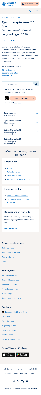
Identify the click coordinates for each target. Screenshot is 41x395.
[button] (22, 98)
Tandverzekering (8, 257)
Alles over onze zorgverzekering (19, 179)
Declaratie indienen (14, 172)
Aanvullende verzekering (11, 252)
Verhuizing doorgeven (10, 289)
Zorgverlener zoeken (9, 330)
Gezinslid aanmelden (9, 275)
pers (33, 373)
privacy (20, 369)
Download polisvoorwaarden (17, 196)
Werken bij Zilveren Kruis (11, 339)
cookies (8, 373)
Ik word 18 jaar (7, 293)
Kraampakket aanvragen (11, 280)
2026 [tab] (13, 40)
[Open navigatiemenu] (37, 11)
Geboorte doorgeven (9, 284)
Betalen (9, 168)
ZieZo (4, 261)
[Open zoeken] (30, 11)
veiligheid (33, 369)
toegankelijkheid (20, 373)
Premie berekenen (8, 321)
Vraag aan (17, 103)
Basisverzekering (8, 248)
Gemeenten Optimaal (12, 17)
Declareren (6, 316)
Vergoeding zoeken (9, 326)
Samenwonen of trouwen (11, 298)
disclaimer (8, 369)
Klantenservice (7, 335)
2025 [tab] (5, 40)
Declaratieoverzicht (14, 175)
